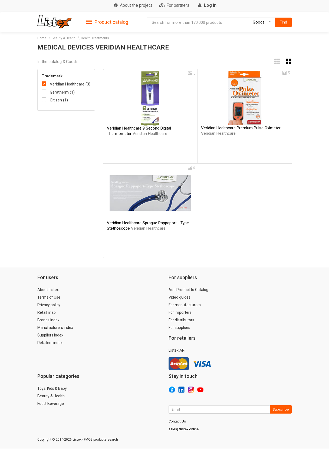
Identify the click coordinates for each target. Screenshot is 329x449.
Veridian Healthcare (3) (70, 84)
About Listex (48, 290)
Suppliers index (50, 335)
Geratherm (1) (62, 92)
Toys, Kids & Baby (52, 388)
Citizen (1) (59, 100)
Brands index (48, 320)
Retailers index (49, 343)
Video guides (179, 297)
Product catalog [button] (107, 22)
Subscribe (281, 409)
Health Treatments (95, 38)
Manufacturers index (55, 327)
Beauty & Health (63, 38)
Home (41, 38)
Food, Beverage (50, 403)
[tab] (107, 21)
